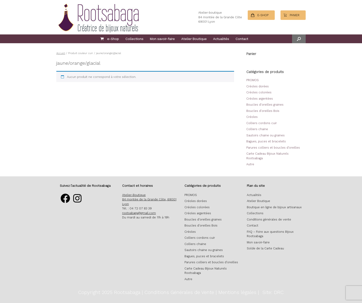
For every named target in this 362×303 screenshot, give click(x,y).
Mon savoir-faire (162, 39)
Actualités (221, 39)
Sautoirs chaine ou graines (265, 135)
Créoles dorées (257, 86)
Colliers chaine (257, 129)
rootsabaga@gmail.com (139, 213)
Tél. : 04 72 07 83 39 (137, 208)
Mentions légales (237, 292)
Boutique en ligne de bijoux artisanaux (274, 207)
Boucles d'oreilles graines (265, 104)
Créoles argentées (259, 98)
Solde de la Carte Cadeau (265, 248)
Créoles (252, 117)
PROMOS (252, 80)
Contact (241, 39)
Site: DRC (273, 292)
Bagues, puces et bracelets (266, 141)
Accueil (60, 53)
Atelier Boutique (194, 39)
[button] (299, 38)
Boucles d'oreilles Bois (262, 111)
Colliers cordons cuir (261, 123)
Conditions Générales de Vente (179, 292)
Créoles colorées (259, 92)
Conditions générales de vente (269, 219)
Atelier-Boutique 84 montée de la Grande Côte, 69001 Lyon (149, 199)
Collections (134, 39)
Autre (250, 164)
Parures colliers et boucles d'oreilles (273, 147)
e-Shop (109, 39)
